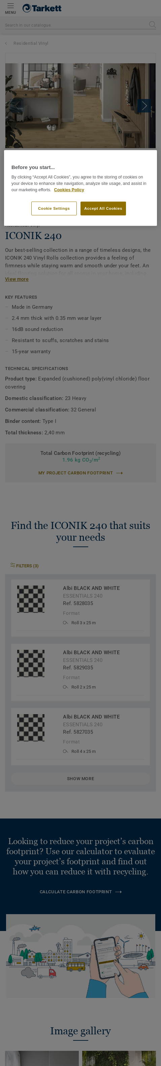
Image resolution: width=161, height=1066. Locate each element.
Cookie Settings (54, 208)
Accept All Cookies (103, 208)
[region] (80, 188)
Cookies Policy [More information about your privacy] (69, 189)
